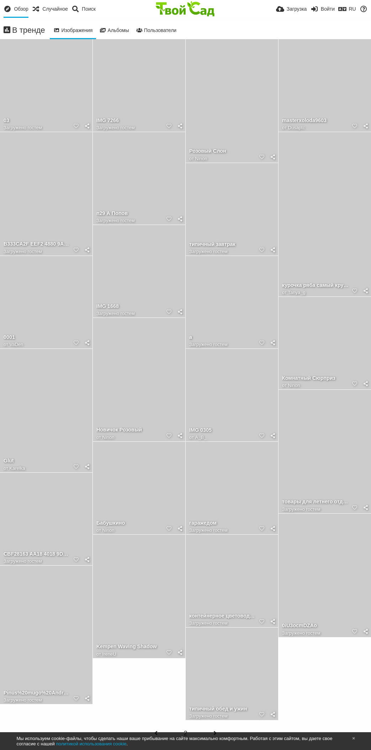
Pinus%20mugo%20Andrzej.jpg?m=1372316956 (37, 693)
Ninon (201, 158)
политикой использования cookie (91, 743)
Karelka (17, 468)
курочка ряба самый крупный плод (316, 285)
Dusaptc (296, 127)
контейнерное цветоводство (223, 616)
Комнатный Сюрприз (308, 378)
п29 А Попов (112, 213)
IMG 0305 (200, 430)
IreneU (109, 654)
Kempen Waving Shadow (126, 646)
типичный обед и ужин (218, 709)
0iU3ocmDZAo (299, 625)
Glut (9, 460)
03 (6, 120)
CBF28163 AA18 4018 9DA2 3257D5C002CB (37, 554)
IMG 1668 (107, 306)
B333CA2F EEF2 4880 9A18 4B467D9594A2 (37, 244)
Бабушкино (110, 523)
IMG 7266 (107, 120)
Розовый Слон (207, 151)
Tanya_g (297, 292)
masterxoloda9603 (304, 120)
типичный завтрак (212, 244)
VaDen (16, 344)
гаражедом (203, 523)
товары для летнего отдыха (316, 501)
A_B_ (201, 437)
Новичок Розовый (119, 429)
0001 (9, 337)
